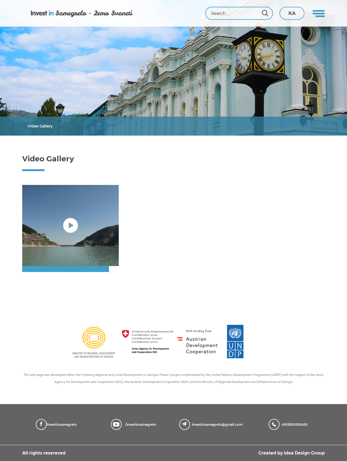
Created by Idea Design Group (291, 453)
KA (292, 13)
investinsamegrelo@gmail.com (212, 424)
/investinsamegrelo (57, 424)
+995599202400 (289, 424)
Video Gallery (40, 126)
